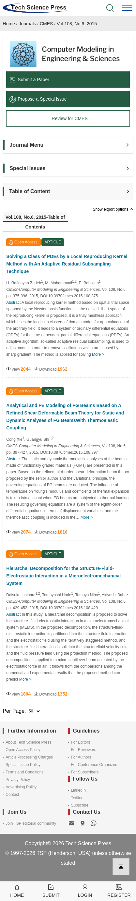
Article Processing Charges (29, 757)
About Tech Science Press (28, 742)
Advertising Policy (21, 787)
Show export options (113, 209)
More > (98, 354)
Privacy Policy (18, 779)
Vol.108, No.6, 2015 (77, 23)
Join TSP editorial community (31, 823)
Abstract (13, 302)
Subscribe (79, 805)
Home (9, 23)
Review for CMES (69, 118)
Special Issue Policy (23, 764)
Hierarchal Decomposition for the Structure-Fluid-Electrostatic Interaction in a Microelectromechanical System (63, 576)
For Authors (81, 757)
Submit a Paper (29, 79)
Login (85, 890)
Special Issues (27, 168)
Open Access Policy (23, 749)
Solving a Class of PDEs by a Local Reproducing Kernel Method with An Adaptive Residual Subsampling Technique (66, 264)
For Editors (80, 742)
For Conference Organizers (94, 764)
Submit (51, 890)
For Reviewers (83, 749)
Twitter (77, 798)
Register (119, 890)
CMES (46, 23)
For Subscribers (85, 772)
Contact (12, 794)
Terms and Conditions (24, 772)
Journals (27, 23)
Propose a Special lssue (38, 99)
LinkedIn (78, 790)
